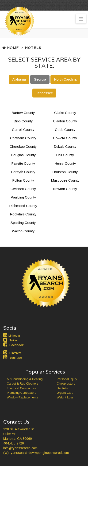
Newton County (65, 189)
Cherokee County (23, 146)
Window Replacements (22, 397)
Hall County (65, 155)
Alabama (19, 79)
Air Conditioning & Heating (24, 379)
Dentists (62, 388)
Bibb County (23, 121)
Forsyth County (23, 172)
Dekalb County (65, 146)
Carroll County (23, 130)
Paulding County (23, 197)
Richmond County (23, 206)
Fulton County (23, 180)
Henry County (65, 163)
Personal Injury (67, 379)
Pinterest (15, 352)
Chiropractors (66, 383)
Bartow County (23, 113)
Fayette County (23, 163)
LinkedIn (14, 335)
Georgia (40, 79)
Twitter (13, 340)
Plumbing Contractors (21, 392)
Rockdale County (23, 214)
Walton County (23, 231)
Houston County (65, 172)
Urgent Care (65, 392)
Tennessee (44, 93)
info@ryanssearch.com (20, 448)
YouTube (15, 357)
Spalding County (23, 223)
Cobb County (65, 130)
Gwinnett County (23, 189)
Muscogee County (65, 180)
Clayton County (65, 121)
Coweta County (65, 138)
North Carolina (65, 79)
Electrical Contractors (21, 388)
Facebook (16, 345)
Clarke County (65, 113)
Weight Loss (65, 397)
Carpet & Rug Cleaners (22, 383)
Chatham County (23, 138)
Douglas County (23, 155)
